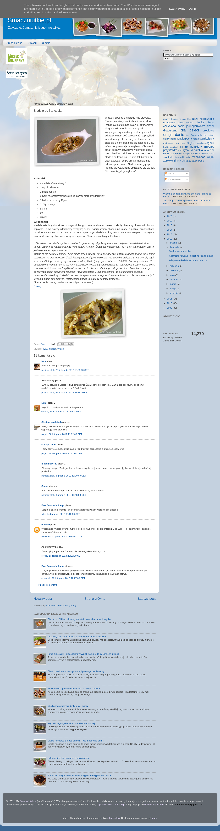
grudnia (174, 242)
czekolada (169, 126)
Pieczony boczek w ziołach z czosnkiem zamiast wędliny (77, 636)
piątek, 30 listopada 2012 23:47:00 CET (61, 453)
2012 (170, 238)
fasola (193, 135)
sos (172, 153)
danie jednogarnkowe (191, 126)
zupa (192, 160)
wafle (188, 157)
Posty (169, 173)
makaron (171, 143)
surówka (179, 153)
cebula (189, 122)
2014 (170, 230)
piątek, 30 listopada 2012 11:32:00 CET (61, 434)
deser (210, 126)
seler (206, 150)
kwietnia (174, 279)
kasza (196, 138)
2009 (170, 308)
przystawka (170, 150)
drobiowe (208, 130)
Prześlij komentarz (47, 585)
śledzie (52, 349)
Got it (192, 8)
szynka (196, 153)
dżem (187, 135)
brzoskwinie (169, 122)
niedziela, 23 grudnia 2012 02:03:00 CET (62, 536)
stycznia (174, 293)
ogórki (210, 143)
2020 (170, 216)
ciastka (200, 122)
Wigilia (60, 349)
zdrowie (168, 160)
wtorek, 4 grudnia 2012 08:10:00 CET (60, 514)
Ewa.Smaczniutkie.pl (52, 505)
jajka (179, 138)
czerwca (174, 270)
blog (189, 119)
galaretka (202, 135)
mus (204, 143)
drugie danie (173, 134)
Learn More (177, 8)
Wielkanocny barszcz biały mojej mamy (68, 706)
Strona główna (14, 42)
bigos (184, 119)
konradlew (114, 818)
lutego (173, 288)
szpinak (188, 153)
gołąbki (211, 135)
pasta (165, 147)
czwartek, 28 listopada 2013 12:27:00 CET (63, 578)
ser (212, 150)
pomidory (196, 146)
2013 (170, 234)
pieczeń (184, 147)
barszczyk (176, 119)
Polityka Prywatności (155, 804)
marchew (180, 143)
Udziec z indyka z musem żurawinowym (68, 758)
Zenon (44, 486)
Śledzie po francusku (180, 251)
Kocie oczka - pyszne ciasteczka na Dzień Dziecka (74, 688)
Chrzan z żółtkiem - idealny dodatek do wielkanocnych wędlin (79, 619)
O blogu (32, 42)
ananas (166, 119)
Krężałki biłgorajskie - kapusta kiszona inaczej (71, 723)
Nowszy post (43, 598)
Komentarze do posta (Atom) (61, 605)
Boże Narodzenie (203, 118)
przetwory (209, 147)
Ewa (43, 344)
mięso (191, 143)
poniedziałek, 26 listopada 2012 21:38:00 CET (65, 392)
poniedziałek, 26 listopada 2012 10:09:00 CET (65, 370)
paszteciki (174, 147)
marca (173, 284)
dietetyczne (170, 130)
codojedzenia (48, 444)
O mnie (46, 42)
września (174, 266)
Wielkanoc (198, 156)
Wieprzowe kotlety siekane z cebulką (188, 260)
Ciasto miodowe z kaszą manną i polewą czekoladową (76, 671)
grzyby (166, 139)
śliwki (211, 153)
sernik (166, 153)
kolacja (209, 138)
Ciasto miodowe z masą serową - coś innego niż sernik (76, 740)
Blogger (153, 818)
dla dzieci (190, 130)
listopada (175, 247)
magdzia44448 (49, 463)
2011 (170, 298)
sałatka (198, 150)
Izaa (43, 361)
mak (165, 143)
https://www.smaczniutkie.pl (111, 804)
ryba (45, 349)
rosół (180, 150)
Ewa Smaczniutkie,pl (52, 566)
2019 (170, 220)
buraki (181, 122)
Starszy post (147, 598)
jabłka (173, 138)
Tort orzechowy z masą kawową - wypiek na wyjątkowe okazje (79, 775)
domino (45, 524)
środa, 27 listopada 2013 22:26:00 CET (61, 556)
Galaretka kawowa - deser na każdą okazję (191, 255)
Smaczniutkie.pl (29, 20)
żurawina (199, 161)
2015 (170, 225)
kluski (202, 139)
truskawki (179, 157)
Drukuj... (38, 286)
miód (199, 143)
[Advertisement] (79, 72)
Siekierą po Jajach (51, 422)
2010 (170, 303)
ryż (191, 150)
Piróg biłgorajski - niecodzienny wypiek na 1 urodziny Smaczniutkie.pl (83, 654)
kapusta (187, 138)
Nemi (44, 403)
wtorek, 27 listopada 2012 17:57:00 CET (62, 411)
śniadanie (168, 157)
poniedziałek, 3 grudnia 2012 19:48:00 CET (63, 495)
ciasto (210, 122)
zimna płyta (181, 160)
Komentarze (173, 179)
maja (172, 275)
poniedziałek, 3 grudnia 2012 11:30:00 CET (63, 475)
